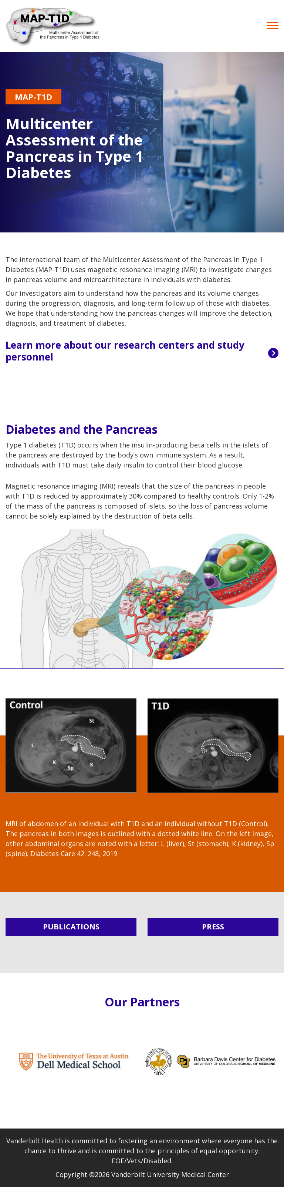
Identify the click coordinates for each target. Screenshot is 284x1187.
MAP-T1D (33, 96)
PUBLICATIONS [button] (71, 927)
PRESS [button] (213, 927)
